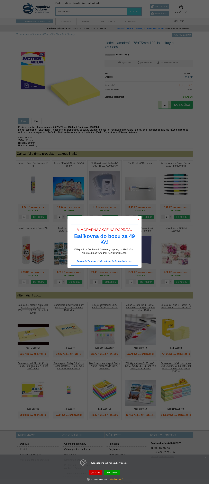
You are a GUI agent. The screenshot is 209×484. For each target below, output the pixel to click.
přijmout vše (112, 472)
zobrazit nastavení (99, 479)
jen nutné (96, 472)
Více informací (116, 479)
